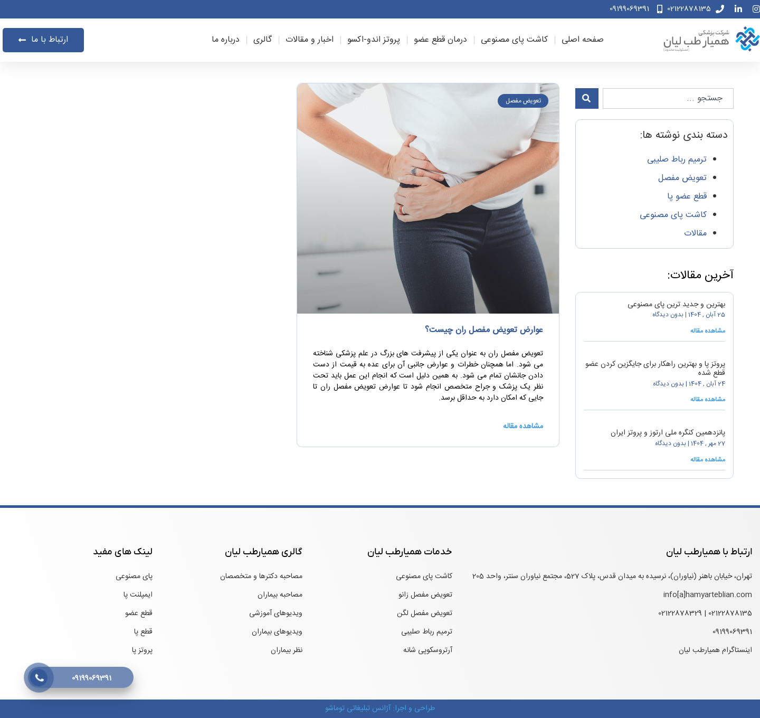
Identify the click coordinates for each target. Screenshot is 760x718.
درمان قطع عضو (440, 40)
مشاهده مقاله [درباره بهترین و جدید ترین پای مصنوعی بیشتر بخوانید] (707, 331)
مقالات (695, 233)
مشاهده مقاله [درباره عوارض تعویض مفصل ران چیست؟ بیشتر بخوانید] (523, 426)
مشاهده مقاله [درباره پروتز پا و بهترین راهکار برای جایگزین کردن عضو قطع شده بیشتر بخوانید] (707, 399)
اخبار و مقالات (310, 40)
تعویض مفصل (682, 178)
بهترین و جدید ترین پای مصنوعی (676, 304)
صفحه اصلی (583, 40)
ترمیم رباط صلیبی (677, 160)
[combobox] (668, 98)
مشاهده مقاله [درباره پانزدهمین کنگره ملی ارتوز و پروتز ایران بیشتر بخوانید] (707, 460)
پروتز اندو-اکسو (373, 40)
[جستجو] (586, 98)
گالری (262, 40)
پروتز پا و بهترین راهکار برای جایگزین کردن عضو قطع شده (655, 369)
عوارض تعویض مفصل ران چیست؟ (484, 330)
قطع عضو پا (687, 197)
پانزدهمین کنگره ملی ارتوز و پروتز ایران (668, 433)
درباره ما (226, 40)
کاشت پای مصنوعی (514, 40)
